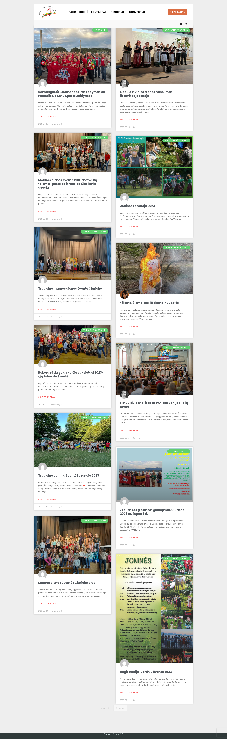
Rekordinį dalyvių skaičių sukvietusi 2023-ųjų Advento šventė (71, 374)
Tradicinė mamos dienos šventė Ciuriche (70, 288)
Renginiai (117, 12)
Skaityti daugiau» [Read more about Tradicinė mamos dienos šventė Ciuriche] (47, 309)
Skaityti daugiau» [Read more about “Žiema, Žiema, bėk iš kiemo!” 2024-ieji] (129, 326)
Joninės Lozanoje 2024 (137, 205)
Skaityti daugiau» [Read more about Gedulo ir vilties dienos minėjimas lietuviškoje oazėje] (129, 119)
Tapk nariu (177, 12)
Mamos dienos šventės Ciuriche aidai (67, 582)
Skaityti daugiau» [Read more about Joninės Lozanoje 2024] (129, 226)
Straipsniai (137, 12)
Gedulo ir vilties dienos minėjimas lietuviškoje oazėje (146, 94)
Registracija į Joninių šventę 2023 (146, 671)
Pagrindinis (77, 12)
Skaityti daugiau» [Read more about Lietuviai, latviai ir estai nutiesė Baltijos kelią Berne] (129, 430)
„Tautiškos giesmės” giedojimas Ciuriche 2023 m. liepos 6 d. (152, 511)
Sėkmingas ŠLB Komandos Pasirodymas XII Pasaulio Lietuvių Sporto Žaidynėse (72, 94)
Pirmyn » (120, 707)
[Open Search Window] (186, 23)
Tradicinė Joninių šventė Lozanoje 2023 (69, 475)
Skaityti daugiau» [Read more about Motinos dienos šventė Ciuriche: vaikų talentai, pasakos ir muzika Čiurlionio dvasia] (47, 211)
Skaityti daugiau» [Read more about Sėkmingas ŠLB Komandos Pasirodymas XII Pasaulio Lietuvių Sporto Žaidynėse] (47, 116)
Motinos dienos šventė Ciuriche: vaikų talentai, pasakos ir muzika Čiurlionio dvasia (68, 183)
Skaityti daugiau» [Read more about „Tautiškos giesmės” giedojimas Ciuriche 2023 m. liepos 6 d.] (129, 536)
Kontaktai (98, 12)
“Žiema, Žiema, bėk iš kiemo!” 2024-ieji (150, 302)
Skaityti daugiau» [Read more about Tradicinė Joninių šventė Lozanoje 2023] (47, 499)
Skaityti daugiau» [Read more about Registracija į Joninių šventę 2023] (129, 691)
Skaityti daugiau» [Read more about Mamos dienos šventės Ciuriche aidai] (47, 602)
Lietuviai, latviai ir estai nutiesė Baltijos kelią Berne (150, 404)
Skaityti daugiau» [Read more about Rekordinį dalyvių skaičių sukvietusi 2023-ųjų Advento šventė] (47, 396)
